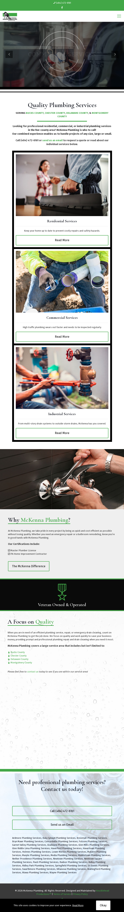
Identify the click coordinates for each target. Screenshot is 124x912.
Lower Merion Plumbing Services (69, 851)
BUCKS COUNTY (35, 113)
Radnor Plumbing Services (73, 862)
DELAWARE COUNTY (77, 113)
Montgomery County (21, 662)
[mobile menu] (119, 16)
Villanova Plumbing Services (71, 869)
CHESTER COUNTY (55, 113)
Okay (103, 905)
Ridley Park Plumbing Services (38, 865)
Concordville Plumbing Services (61, 841)
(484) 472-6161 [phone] (63, 2)
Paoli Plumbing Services (45, 862)
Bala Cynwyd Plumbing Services (59, 838)
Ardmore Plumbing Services (26, 838)
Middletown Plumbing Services (94, 855)
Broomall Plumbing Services (92, 838)
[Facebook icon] (62, 7)
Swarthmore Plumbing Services (38, 869)
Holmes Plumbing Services (36, 851)
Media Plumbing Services (64, 855)
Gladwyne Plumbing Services (62, 844)
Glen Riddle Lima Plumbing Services (31, 848)
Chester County (19, 655)
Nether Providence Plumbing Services (32, 858)
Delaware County (19, 659)
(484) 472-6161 (29, 140)
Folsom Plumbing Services (93, 841)
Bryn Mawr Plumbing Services (27, 841)
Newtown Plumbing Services (68, 858)
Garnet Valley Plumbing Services (29, 844)
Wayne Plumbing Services (63, 872)
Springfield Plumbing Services (71, 865)
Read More (78, 905)
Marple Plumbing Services (36, 855)
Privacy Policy (80, 894)
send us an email (52, 140)
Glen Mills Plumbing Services (93, 844)
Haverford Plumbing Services (66, 848)
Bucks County (18, 652)
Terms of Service (62, 894)
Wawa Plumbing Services (35, 872)
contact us (32, 671)
